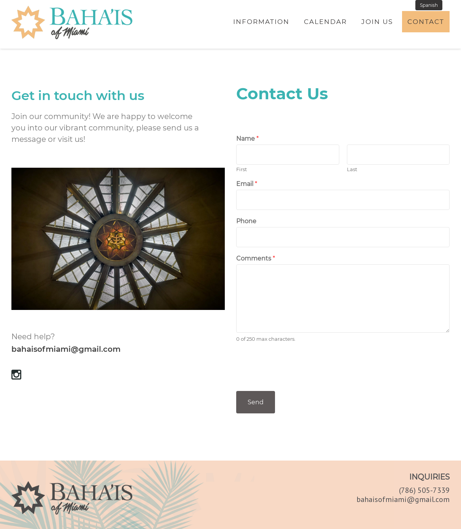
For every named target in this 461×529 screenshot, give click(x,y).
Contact (425, 21)
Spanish (429, 5)
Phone (246, 221)
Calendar (325, 21)
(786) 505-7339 (424, 490)
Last (352, 169)
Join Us (377, 21)
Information (261, 21)
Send (256, 402)
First (241, 169)
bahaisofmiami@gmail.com (66, 349)
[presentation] (294, 378)
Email (246, 183)
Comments (255, 258)
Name (247, 138)
